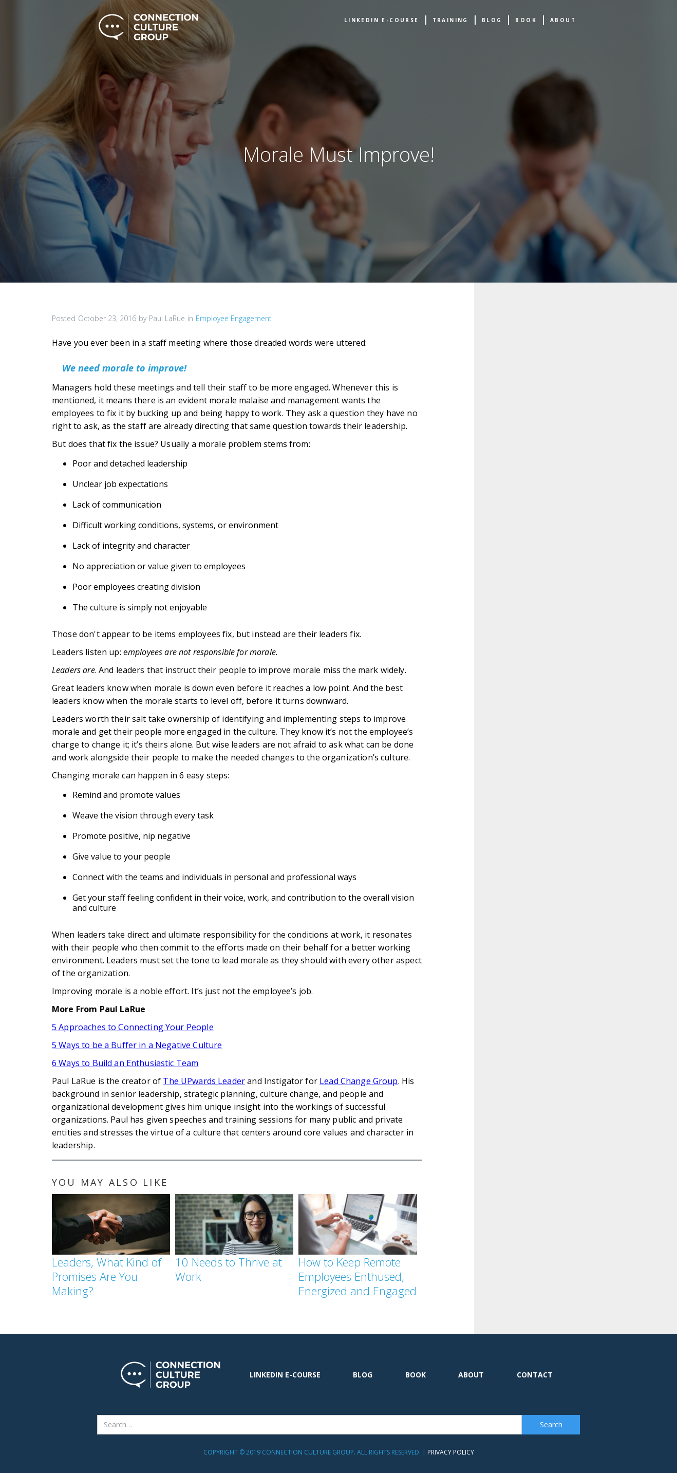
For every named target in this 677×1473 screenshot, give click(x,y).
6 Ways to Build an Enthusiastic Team (125, 1063)
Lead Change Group (358, 1081)
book (526, 20)
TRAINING (450, 20)
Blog (492, 20)
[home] (148, 27)
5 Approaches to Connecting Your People (133, 1027)
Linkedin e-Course (381, 20)
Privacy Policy (450, 1452)
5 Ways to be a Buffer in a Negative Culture (137, 1045)
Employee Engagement (234, 318)
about (563, 20)
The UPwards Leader (204, 1081)
